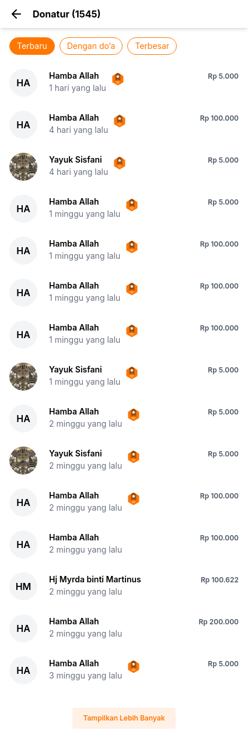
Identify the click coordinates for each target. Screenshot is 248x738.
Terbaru (32, 46)
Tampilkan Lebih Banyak (124, 718)
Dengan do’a (91, 46)
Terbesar (152, 46)
